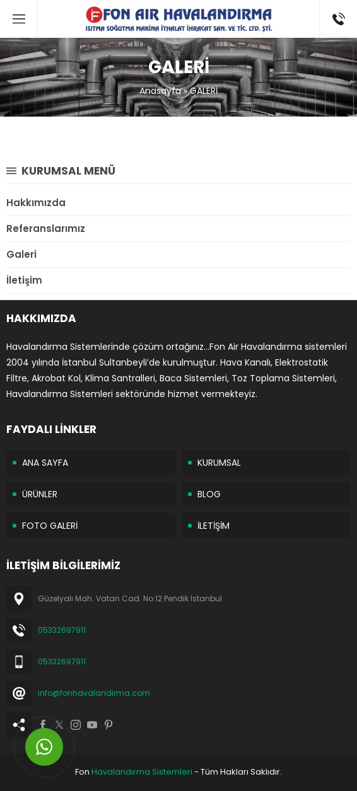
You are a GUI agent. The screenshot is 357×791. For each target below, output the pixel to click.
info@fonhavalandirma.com (94, 693)
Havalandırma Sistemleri (141, 772)
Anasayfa (160, 90)
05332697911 (62, 630)
